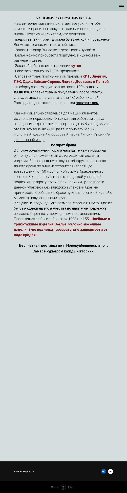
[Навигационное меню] (121, 5)
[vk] (110, 471)
